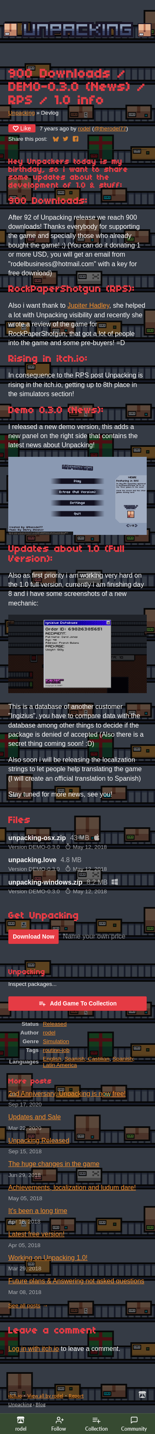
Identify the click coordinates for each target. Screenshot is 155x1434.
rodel (84, 128)
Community (134, 1424)
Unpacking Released (38, 1140)
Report (76, 1395)
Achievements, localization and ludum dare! (72, 1187)
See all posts (24, 1305)
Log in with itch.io (33, 1348)
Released (55, 1024)
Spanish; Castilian (87, 1059)
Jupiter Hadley (88, 305)
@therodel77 (110, 128)
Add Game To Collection (77, 1003)
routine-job (56, 1050)
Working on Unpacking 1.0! (48, 1257)
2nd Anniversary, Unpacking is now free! (67, 1093)
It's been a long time (37, 1210)
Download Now (33, 936)
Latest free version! (36, 1234)
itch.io (15, 1395)
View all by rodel (45, 1395)
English (52, 1059)
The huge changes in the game (54, 1163)
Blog (40, 1404)
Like (22, 128)
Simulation (56, 1041)
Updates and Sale (34, 1116)
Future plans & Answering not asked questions (76, 1280)
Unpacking (21, 113)
